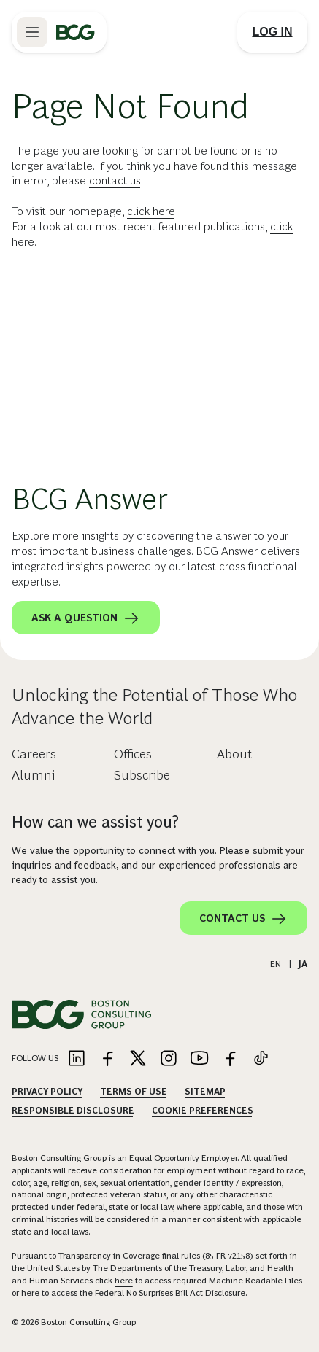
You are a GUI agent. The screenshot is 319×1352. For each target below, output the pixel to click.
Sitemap (205, 1092)
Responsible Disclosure (73, 1111)
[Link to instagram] (168, 1059)
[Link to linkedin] (76, 1059)
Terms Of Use (133, 1092)
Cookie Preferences (202, 1111)
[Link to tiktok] (260, 1059)
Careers (34, 754)
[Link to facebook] (107, 1059)
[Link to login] (272, 32)
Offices (133, 754)
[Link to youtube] (199, 1059)
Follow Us (35, 1058)
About (234, 754)
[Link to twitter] (137, 1059)
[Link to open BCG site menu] (32, 32)
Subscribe (142, 775)
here (124, 1280)
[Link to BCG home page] (75, 32)
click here (151, 211)
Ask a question (85, 618)
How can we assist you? (95, 822)
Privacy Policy (47, 1092)
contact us (115, 180)
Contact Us (243, 919)
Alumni (33, 775)
